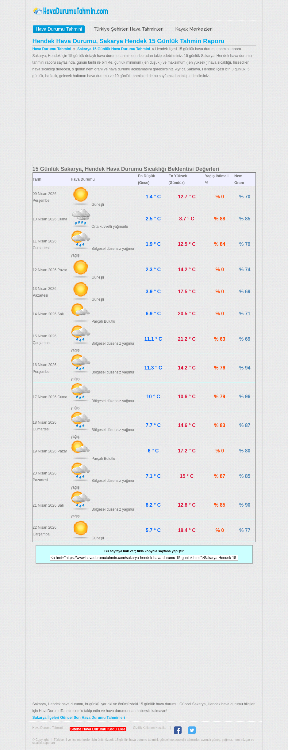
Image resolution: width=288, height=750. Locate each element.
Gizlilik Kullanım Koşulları (150, 727)
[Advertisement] (144, 122)
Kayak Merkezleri (194, 29)
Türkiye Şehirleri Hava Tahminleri (128, 29)
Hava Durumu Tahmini (71, 11)
